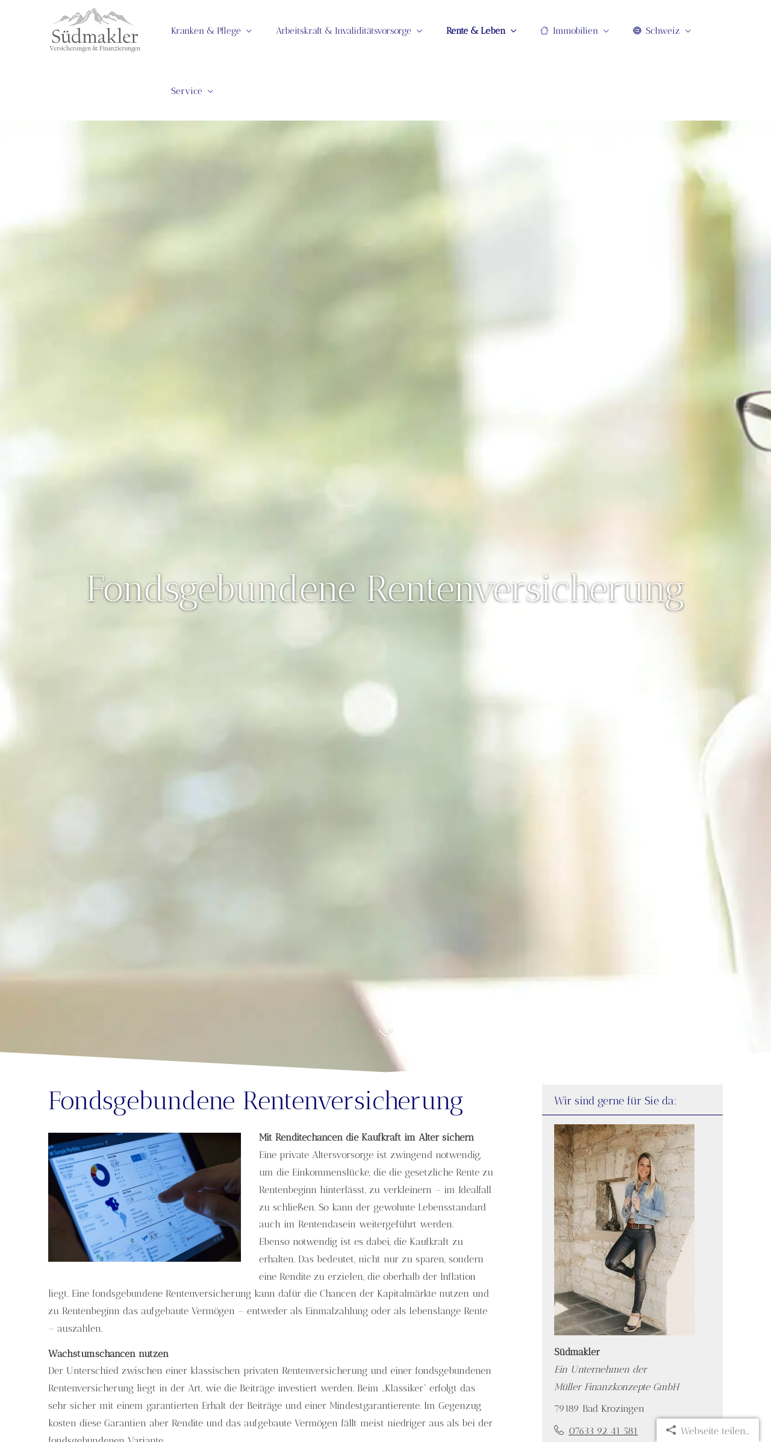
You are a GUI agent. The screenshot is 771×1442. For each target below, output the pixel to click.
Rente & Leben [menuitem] (475, 30)
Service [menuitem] (186, 91)
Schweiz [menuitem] (656, 30)
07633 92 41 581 (603, 1431)
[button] (385, 1039)
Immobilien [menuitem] (569, 30)
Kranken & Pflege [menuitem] (206, 30)
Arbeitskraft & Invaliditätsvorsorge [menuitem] (343, 30)
